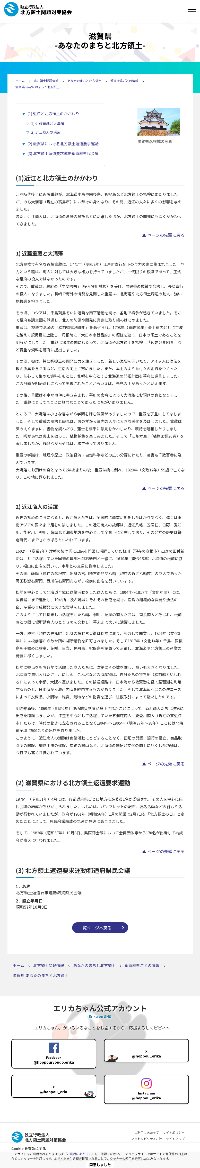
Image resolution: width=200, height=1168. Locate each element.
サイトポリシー (174, 1132)
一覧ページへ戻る (95, 928)
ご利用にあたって (79, 1154)
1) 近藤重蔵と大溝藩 (47, 123)
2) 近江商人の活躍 (45, 132)
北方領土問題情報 (46, 80)
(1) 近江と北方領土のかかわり (53, 113)
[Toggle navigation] (192, 11)
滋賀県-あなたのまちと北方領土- (38, 87)
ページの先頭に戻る (166, 235)
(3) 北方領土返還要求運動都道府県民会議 (63, 153)
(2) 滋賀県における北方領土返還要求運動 (63, 143)
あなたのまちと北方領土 (84, 80)
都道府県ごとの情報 (124, 80)
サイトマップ (175, 1138)
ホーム (20, 80)
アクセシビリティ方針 (147, 1138)
